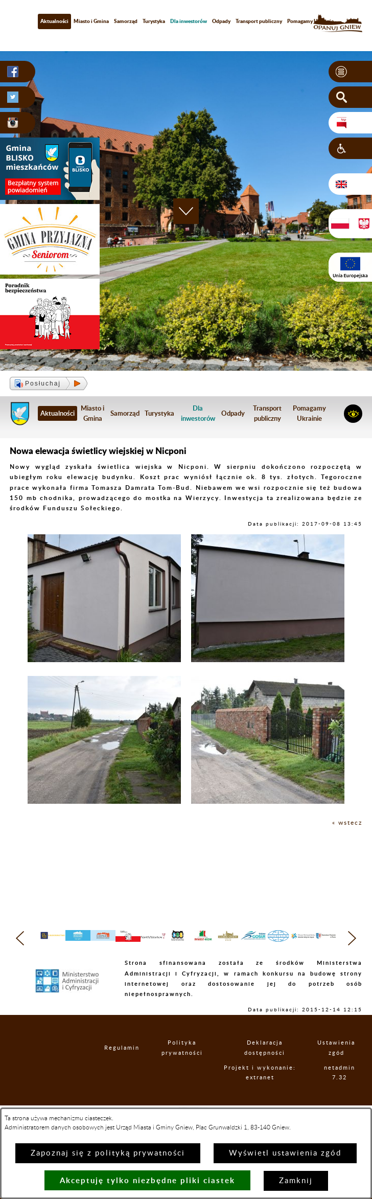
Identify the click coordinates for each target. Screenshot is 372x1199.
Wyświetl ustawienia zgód (285, 1153)
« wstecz (347, 823)
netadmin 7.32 (347, 1097)
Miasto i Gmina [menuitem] (91, 21)
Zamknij (296, 1181)
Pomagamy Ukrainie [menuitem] (310, 21)
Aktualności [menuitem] (54, 21)
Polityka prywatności (194, 1068)
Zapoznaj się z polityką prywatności (108, 1153)
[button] (350, 71)
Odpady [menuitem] (221, 21)
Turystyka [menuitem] (154, 21)
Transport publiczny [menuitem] (259, 21)
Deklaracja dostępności (277, 1068)
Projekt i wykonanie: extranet (277, 1097)
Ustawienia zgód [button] (345, 1068)
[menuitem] (189, 21)
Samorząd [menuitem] (125, 21)
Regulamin (124, 1068)
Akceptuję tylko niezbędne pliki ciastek (147, 1180)
